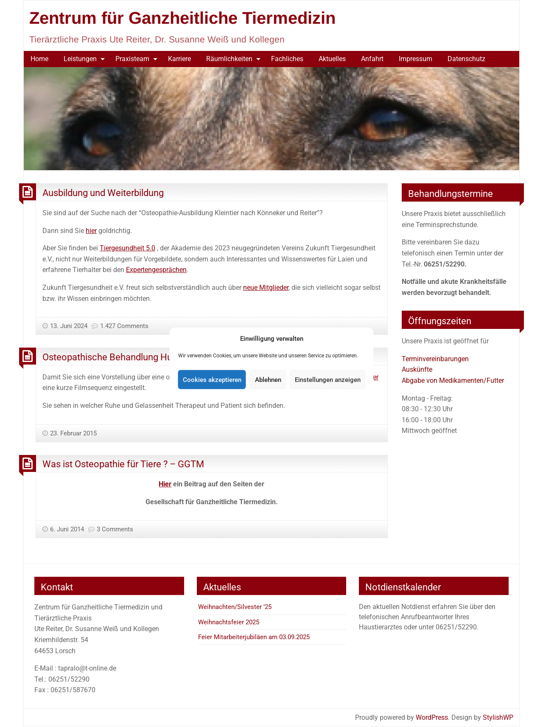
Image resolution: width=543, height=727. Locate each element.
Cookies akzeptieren (212, 379)
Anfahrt (372, 59)
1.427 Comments (124, 326)
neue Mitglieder (265, 288)
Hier (165, 484)
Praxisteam (132, 59)
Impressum (415, 59)
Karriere (179, 59)
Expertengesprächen (156, 270)
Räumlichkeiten (229, 59)
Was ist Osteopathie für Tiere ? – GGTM (123, 463)
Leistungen (80, 59)
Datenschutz (466, 59)
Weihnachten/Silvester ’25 (235, 607)
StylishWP (498, 717)
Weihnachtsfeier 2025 (228, 622)
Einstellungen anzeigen (328, 379)
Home (39, 59)
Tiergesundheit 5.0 (127, 248)
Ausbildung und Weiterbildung (103, 192)
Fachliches (287, 59)
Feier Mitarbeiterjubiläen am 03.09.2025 (254, 637)
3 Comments (115, 529)
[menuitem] (39, 59)
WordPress (432, 717)
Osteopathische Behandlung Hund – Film (126, 356)
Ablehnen (268, 379)
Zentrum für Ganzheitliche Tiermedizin (182, 17)
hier (91, 231)
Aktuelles (332, 59)
